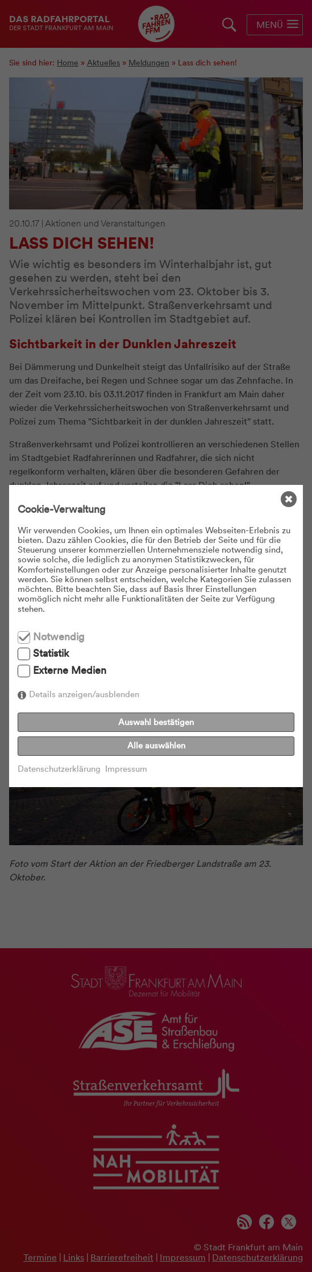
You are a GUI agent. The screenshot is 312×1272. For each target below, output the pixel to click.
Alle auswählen (156, 745)
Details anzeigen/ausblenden (84, 694)
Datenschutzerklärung (59, 769)
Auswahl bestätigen (156, 722)
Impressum (126, 769)
